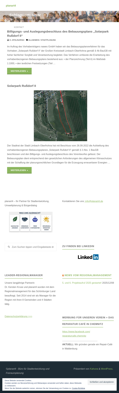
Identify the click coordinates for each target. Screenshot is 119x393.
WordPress (107, 368)
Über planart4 (31, 16)
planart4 (11, 5)
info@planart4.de (93, 201)
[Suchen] (9, 247)
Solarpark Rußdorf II (21, 85)
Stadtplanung (48, 40)
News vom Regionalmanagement (88, 275)
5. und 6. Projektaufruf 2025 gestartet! (82, 282)
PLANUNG (50, 16)
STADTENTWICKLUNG (73, 16)
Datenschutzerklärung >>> (18, 316)
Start (16, 16)
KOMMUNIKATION (100, 16)
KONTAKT (19, 27)
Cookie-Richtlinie (78, 388)
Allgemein (33, 40)
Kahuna (93, 368)
